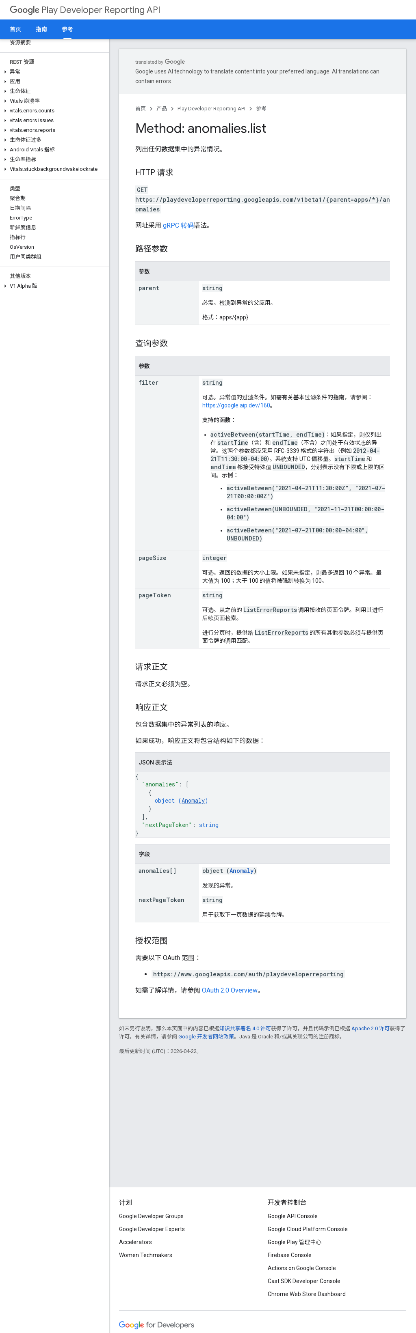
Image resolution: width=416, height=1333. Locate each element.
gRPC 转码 (178, 225)
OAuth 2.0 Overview (230, 990)
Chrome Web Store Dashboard (307, 1294)
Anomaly (193, 800)
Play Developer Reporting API (85, 9)
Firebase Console (290, 1255)
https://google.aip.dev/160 (236, 405)
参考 (261, 109)
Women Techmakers (145, 1255)
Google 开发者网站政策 (206, 1037)
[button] (53, 72)
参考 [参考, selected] (67, 29)
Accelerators (135, 1242)
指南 (41, 29)
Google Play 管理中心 (295, 1242)
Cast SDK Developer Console (304, 1281)
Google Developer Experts (152, 1229)
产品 (161, 109)
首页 (15, 29)
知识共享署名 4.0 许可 (245, 1028)
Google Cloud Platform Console (308, 1229)
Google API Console (293, 1216)
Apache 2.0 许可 (370, 1028)
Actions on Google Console (302, 1268)
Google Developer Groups (151, 1216)
